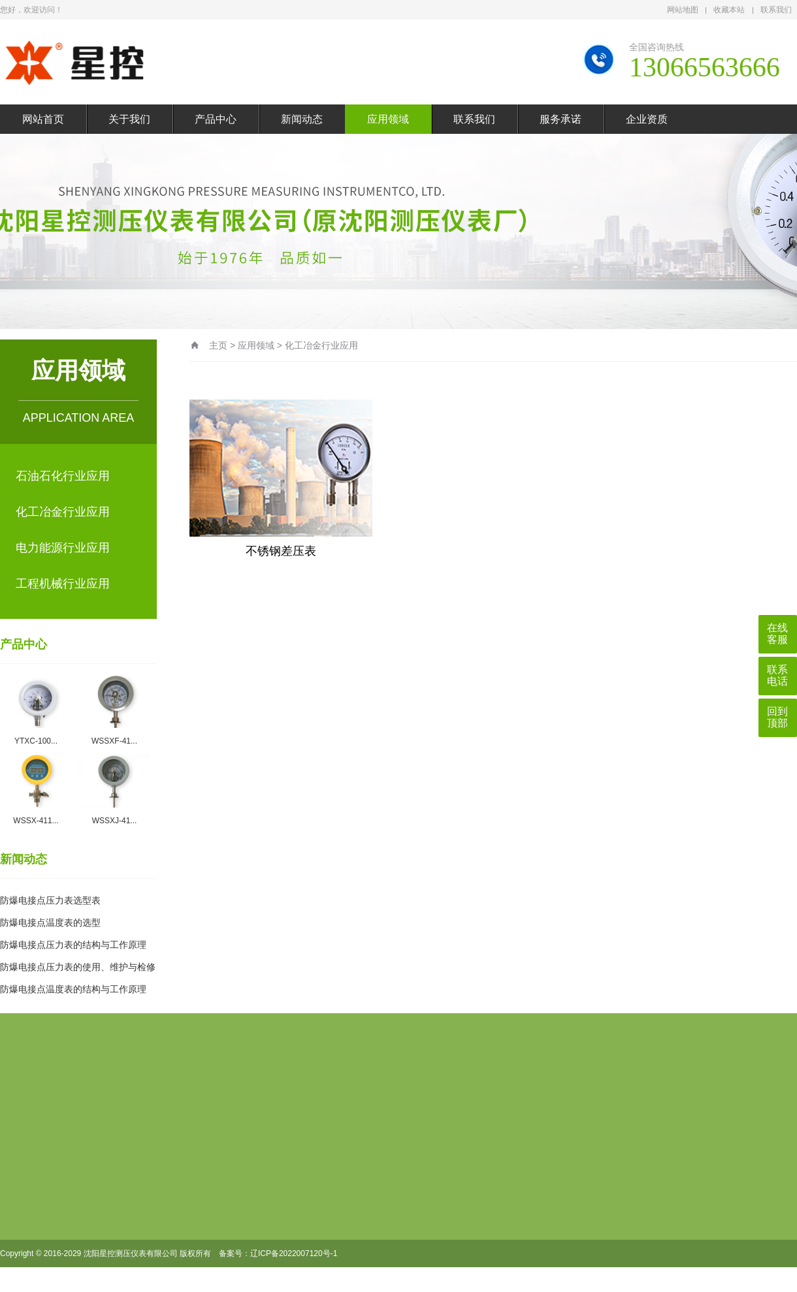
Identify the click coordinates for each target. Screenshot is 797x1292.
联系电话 (777, 675)
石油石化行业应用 (63, 475)
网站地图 (682, 9)
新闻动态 (302, 119)
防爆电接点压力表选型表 (50, 900)
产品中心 (215, 119)
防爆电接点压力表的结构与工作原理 (73, 944)
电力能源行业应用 (63, 547)
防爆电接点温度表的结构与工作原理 (73, 989)
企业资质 (647, 119)
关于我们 (129, 119)
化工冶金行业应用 (63, 511)
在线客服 (777, 633)
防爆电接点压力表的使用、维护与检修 (77, 967)
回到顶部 (777, 717)
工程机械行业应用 (63, 583)
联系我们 (776, 9)
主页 (218, 345)
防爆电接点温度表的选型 (50, 922)
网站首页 (43, 119)
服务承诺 (560, 119)
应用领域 (388, 119)
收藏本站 (729, 9)
